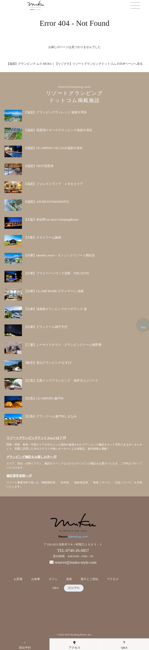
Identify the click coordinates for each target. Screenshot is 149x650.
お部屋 (18, 579)
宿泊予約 (74, 588)
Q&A (55, 587)
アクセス (113, 579)
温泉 (69, 579)
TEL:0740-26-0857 (73, 550)
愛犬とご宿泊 (89, 579)
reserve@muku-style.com (76, 562)
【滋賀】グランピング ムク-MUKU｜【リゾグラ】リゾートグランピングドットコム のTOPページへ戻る (74, 63)
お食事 (35, 579)
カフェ (53, 579)
